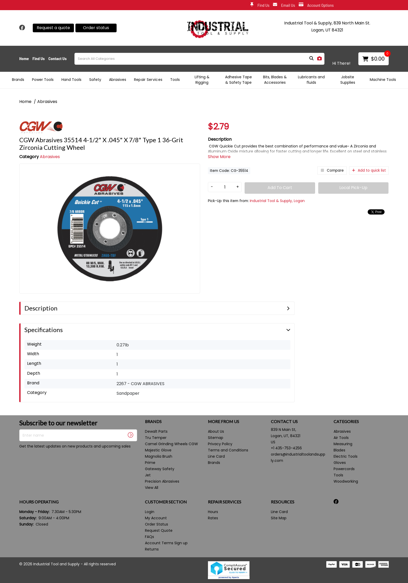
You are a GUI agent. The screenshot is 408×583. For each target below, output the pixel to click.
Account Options (316, 5)
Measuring (343, 443)
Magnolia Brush (158, 456)
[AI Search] (319, 58)
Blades (339, 450)
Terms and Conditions (228, 450)
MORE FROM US (223, 421)
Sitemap (215, 437)
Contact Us (57, 58)
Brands (18, 79)
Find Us (259, 5)
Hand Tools (71, 79)
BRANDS (153, 421)
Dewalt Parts (156, 431)
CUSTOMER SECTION (166, 502)
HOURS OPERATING (39, 502)
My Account (156, 518)
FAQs (149, 536)
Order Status (156, 524)
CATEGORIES (346, 421)
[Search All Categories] (199, 59)
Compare (332, 170)
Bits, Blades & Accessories (275, 79)
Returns (152, 549)
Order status (96, 28)
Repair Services (148, 79)
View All (151, 487)
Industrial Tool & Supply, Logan (277, 200)
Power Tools (43, 79)
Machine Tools (383, 79)
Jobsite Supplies (347, 79)
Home (24, 58)
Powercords (344, 468)
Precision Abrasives (162, 481)
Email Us (284, 5)
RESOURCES (282, 502)
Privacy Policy (220, 443)
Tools (175, 79)
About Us (216, 431)
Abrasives (117, 79)
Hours (213, 511)
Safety (95, 79)
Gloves (340, 462)
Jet (148, 475)
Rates (213, 518)
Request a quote (53, 28)
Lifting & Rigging (202, 79)
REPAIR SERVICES (224, 502)
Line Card (216, 456)
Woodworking (346, 481)
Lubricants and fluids (311, 79)
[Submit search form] (311, 58)
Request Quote (159, 530)
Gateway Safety (159, 468)
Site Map (278, 518)
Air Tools (341, 437)
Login (149, 511)
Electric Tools (346, 456)
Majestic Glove (158, 450)
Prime (150, 462)
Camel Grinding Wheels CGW (171, 443)
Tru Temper (156, 437)
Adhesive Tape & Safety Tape (238, 79)
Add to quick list (369, 170)
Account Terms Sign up (166, 543)
